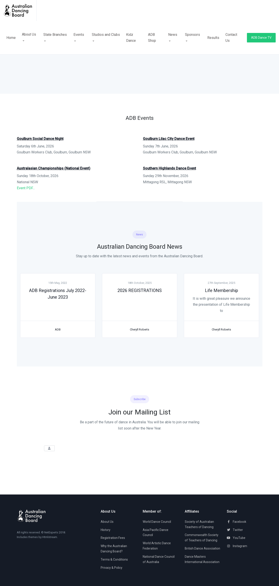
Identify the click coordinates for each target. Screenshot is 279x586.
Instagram (237, 546)
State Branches (55, 37)
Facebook (236, 521)
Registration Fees (113, 538)
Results (213, 38)
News (172, 37)
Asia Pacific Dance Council (155, 532)
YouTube (236, 538)
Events (78, 37)
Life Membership (221, 290)
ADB (58, 329)
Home (11, 38)
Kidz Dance (131, 37)
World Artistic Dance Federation (157, 545)
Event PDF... (26, 188)
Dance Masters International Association (202, 559)
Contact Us (231, 37)
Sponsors (192, 37)
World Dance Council (157, 521)
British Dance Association (202, 548)
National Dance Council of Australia (159, 559)
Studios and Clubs (106, 37)
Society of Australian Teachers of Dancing (199, 524)
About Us (29, 40)
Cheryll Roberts (139, 329)
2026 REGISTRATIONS (139, 290)
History (105, 530)
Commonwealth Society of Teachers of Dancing (201, 537)
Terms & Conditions (114, 559)
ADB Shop (152, 37)
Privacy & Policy (111, 567)
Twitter (235, 530)
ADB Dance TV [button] (261, 37)
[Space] (20, 10)
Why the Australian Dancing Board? (114, 548)
